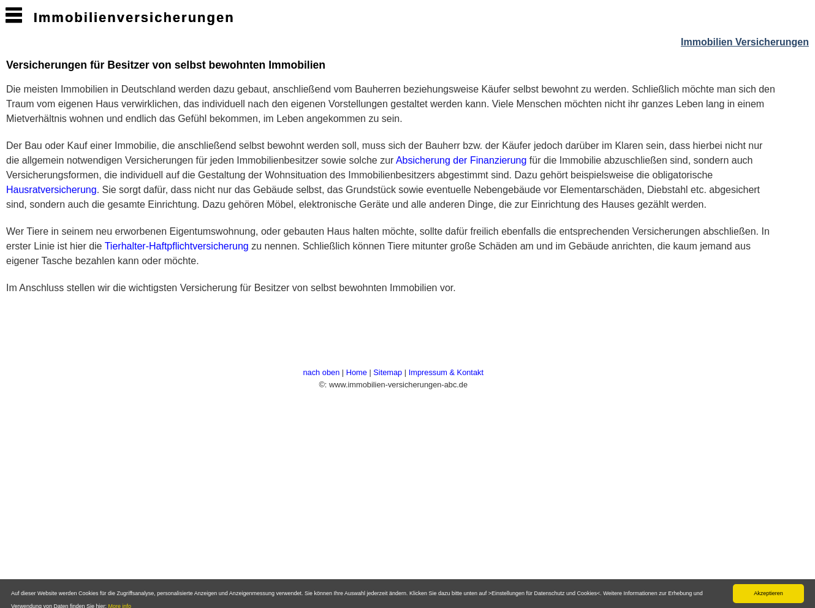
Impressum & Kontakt (446, 372)
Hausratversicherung (51, 189)
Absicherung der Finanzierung (461, 160)
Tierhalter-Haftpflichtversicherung (177, 246)
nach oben (321, 372)
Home (356, 372)
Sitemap (387, 372)
